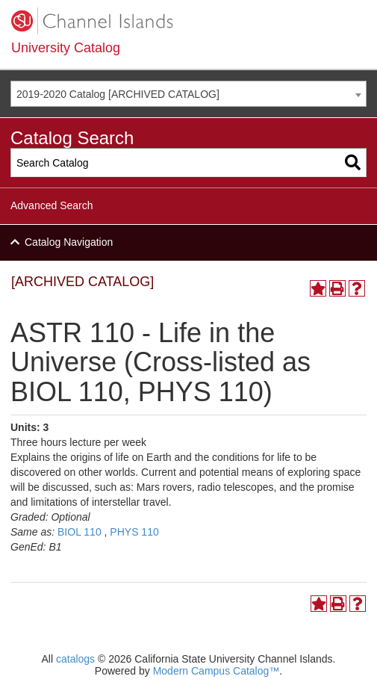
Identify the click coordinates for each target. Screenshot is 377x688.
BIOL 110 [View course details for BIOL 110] (79, 532)
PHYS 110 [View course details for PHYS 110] (134, 532)
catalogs (75, 659)
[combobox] (188, 94)
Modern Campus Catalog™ (216, 671)
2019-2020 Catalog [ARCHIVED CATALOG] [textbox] (117, 94)
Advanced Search (51, 205)
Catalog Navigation (69, 242)
